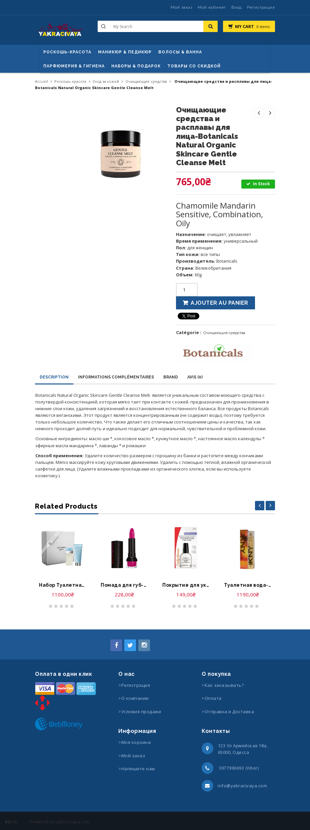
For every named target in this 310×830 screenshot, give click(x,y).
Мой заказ (181, 7)
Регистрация (261, 7)
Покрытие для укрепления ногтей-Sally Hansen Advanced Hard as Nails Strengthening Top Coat (185, 585)
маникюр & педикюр (125, 52)
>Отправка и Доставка (228, 712)
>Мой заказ (131, 756)
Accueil (41, 81)
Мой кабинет (212, 7)
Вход (236, 7)
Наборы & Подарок (136, 66)
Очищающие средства (146, 81)
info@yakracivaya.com (242, 786)
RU (8, 822)
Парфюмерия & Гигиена (74, 66)
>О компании (133, 698)
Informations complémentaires (116, 377)
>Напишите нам (136, 769)
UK (15, 822)
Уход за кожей (106, 81)
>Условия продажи (140, 712)
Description (54, 377)
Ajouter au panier (219, 303)
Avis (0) (195, 377)
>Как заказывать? (223, 685)
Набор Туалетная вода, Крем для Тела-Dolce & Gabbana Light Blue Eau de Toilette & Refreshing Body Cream (62, 585)
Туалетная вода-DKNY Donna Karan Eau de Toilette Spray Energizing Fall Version (247, 585)
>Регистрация (134, 685)
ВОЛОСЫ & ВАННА (180, 52)
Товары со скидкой (194, 66)
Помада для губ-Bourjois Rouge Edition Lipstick (124, 585)
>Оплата (212, 698)
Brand (170, 377)
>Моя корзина (134, 742)
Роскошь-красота (67, 52)
